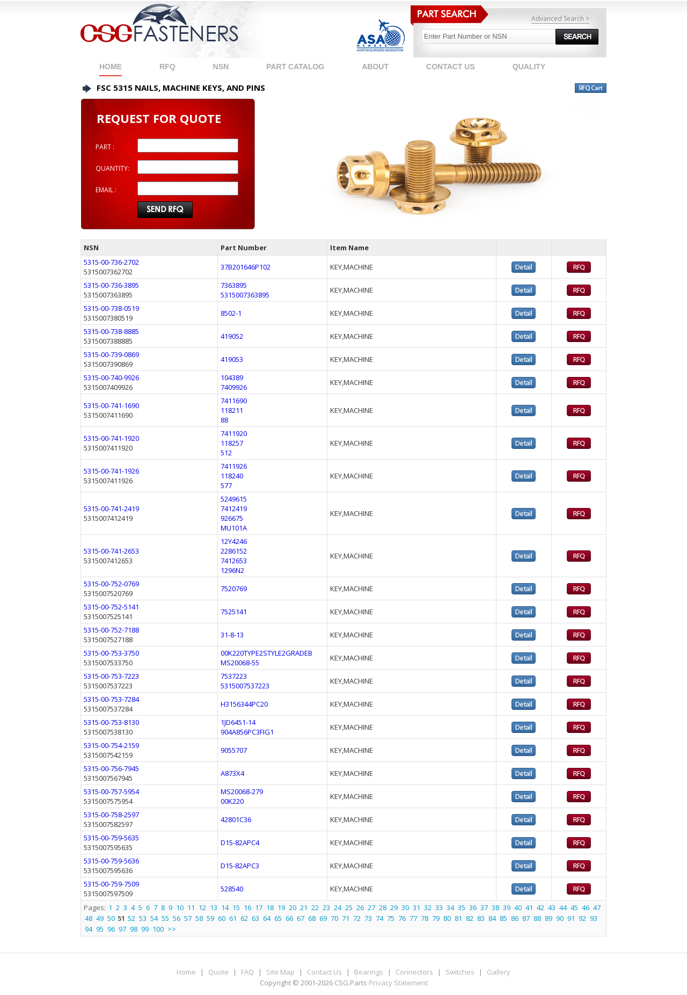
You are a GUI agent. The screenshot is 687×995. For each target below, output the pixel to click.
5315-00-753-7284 (111, 699)
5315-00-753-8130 (111, 722)
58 (199, 918)
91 (571, 918)
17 (258, 907)
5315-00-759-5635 (111, 838)
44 (563, 907)
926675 (232, 518)
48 (88, 918)
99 (145, 929)
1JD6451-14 (238, 722)
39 (506, 907)
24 (337, 907)
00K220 (232, 801)
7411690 (234, 400)
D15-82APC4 (240, 842)
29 (394, 907)
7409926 (234, 387)
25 (349, 907)
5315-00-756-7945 (111, 768)
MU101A (234, 528)
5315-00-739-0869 (111, 354)
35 (461, 907)
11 (191, 907)
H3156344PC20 (244, 704)
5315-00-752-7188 (111, 630)
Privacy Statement (398, 982)
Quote (218, 972)
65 (278, 918)
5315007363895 (245, 295)
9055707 (234, 750)
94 (88, 929)
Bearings (368, 972)
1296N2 (232, 570)
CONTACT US (450, 66)
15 (236, 907)
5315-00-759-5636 (111, 861)
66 (289, 918)
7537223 (234, 676)
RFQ (167, 66)
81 (458, 918)
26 (360, 907)
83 (481, 918)
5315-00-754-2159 (111, 745)
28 (382, 907)
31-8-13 (232, 635)
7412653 (234, 560)
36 (473, 907)
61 (233, 918)
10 (180, 907)
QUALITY (529, 66)
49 (100, 918)
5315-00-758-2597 (111, 814)
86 (514, 918)
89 (548, 918)
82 (469, 918)
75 (390, 918)
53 (143, 918)
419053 (232, 359)
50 (111, 918)
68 (312, 918)
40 (518, 907)
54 (154, 918)
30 (405, 907)
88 (224, 420)
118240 (232, 476)
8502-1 (231, 313)
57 (188, 918)
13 (213, 907)
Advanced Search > (560, 18)
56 (176, 918)
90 (560, 918)
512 (226, 452)
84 (492, 918)
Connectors (414, 972)
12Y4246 (234, 541)
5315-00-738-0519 (111, 308)
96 (111, 929)
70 (334, 918)
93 (593, 918)
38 (495, 907)
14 (225, 907)
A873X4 (232, 773)
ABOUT (375, 66)
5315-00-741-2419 (111, 508)
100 (158, 929)
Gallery (498, 972)
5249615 (234, 499)
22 (315, 907)
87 (526, 918)
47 (597, 907)
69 (323, 918)
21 (304, 907)
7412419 (234, 508)
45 (574, 907)
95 (100, 929)
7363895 (234, 285)
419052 (232, 336)
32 (428, 907)
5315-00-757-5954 (111, 791)
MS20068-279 (242, 791)
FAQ (247, 972)
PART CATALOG (295, 66)
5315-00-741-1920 (111, 438)
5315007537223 (245, 686)
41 (529, 907)
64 (267, 918)
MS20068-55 (240, 662)
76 (402, 918)
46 (585, 907)
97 (122, 929)
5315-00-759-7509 (111, 884)
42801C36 (236, 819)
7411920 (234, 433)
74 (379, 918)
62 (244, 918)
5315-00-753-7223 (111, 676)
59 (210, 918)
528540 (232, 889)
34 (450, 907)
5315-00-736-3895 (111, 285)
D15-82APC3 (240, 865)
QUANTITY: (112, 168)
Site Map (280, 972)
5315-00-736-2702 (111, 262)
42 (540, 907)
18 (270, 907)
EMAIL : (106, 189)
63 (255, 918)
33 (439, 907)
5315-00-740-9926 (111, 377)
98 (133, 929)
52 (131, 918)
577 (226, 485)
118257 (232, 443)
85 (503, 918)
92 (582, 918)
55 (165, 918)
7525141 (234, 611)
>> (171, 929)
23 (326, 907)
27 (371, 907)
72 (357, 918)
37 (484, 907)
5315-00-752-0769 (111, 584)
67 (300, 918)
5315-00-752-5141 (111, 607)
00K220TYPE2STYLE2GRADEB (266, 653)
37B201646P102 (246, 267)
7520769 (234, 588)
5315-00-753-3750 (111, 653)
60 (221, 918)
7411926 (234, 466)
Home (110, 66)
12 (202, 907)
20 (292, 907)
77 (413, 918)
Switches (459, 972)
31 (416, 907)
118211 (232, 410)
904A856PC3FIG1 (247, 732)
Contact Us (324, 972)
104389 (232, 377)
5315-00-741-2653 (111, 551)
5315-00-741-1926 (111, 471)
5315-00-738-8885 (111, 331)
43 (552, 907)
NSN (221, 66)
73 (368, 918)
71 (345, 918)
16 (247, 907)
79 (436, 918)
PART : (105, 146)
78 (424, 918)
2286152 (234, 551)
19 (281, 907)
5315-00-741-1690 (111, 405)
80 (447, 918)
